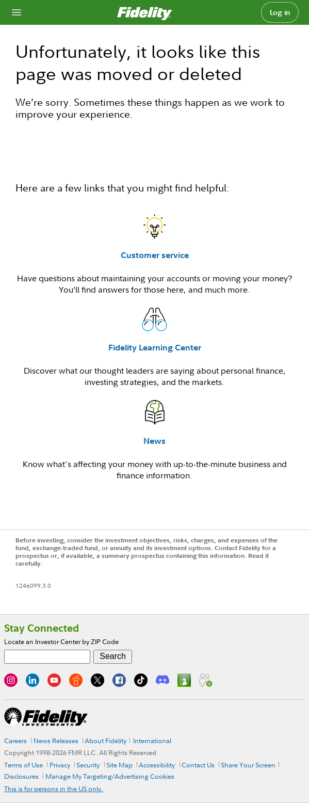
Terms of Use (23, 765)
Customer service (155, 255)
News (154, 441)
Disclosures (21, 776)
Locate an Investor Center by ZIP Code (61, 641)
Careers (15, 740)
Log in (280, 12)
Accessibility (157, 765)
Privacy (60, 765)
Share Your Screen (248, 765)
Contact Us (198, 765)
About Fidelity (105, 740)
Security (88, 765)
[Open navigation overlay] (16, 12)
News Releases (56, 740)
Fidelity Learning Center (154, 347)
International (152, 740)
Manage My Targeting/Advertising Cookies (109, 776)
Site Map (119, 765)
